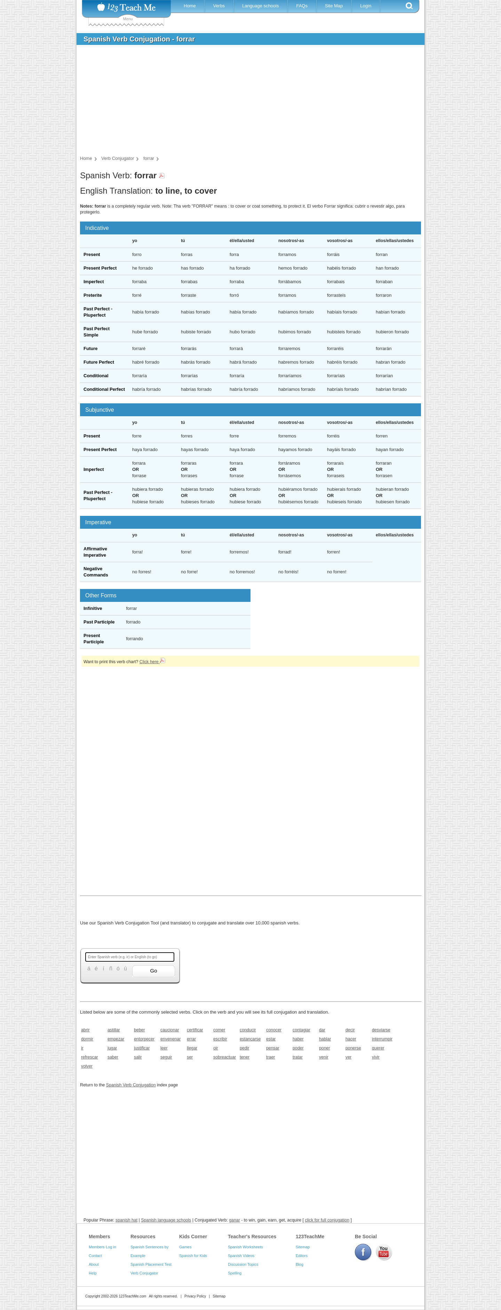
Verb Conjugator (144, 1273)
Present (92, 254)
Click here (152, 661)
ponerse (353, 1048)
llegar (192, 1048)
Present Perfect (100, 268)
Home (190, 5)
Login (365, 5)
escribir (220, 1039)
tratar (298, 1057)
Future (90, 348)
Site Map (334, 5)
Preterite (93, 295)
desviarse (381, 1030)
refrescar (89, 1057)
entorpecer (144, 1039)
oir (215, 1048)
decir (350, 1030)
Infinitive (93, 608)
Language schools (260, 5)
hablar (325, 1039)
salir (138, 1057)
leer (164, 1048)
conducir (248, 1030)
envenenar (170, 1039)
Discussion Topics (243, 1264)
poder (298, 1048)
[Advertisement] (245, 102)
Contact (95, 1256)
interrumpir (382, 1039)
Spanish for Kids (193, 1256)
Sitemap (303, 1247)
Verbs (219, 5)
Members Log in (102, 1247)
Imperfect (94, 281)
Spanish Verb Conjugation (131, 1085)
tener (244, 1057)
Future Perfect (99, 362)
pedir (244, 1048)
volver (87, 1066)
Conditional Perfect (104, 389)
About (94, 1264)
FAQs (302, 5)
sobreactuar (224, 1057)
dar (322, 1030)
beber (139, 1030)
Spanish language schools (166, 1220)
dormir (87, 1039)
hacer (350, 1039)
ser (190, 1057)
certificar (195, 1030)
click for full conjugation (327, 1220)
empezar (116, 1039)
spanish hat (126, 1220)
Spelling (234, 1273)
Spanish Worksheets (245, 1247)
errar (191, 1039)
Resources (143, 1236)
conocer (273, 1030)
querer (378, 1048)
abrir (85, 1030)
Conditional (96, 375)
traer (270, 1057)
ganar (234, 1220)
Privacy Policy (195, 1296)
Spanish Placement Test (151, 1264)
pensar (272, 1048)
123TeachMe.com (132, 1296)
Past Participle (99, 622)
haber (298, 1039)
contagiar (301, 1030)
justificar (142, 1048)
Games (185, 1247)
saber (113, 1057)
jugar (112, 1048)
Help (93, 1273)
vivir (376, 1057)
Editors (302, 1256)
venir (323, 1057)
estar (271, 1039)
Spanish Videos (241, 1256)
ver (348, 1057)
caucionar (169, 1030)
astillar (114, 1030)
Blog (299, 1264)
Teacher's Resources (252, 1236)
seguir (166, 1057)
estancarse (250, 1039)
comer (219, 1030)
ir (82, 1048)
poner (324, 1048)
